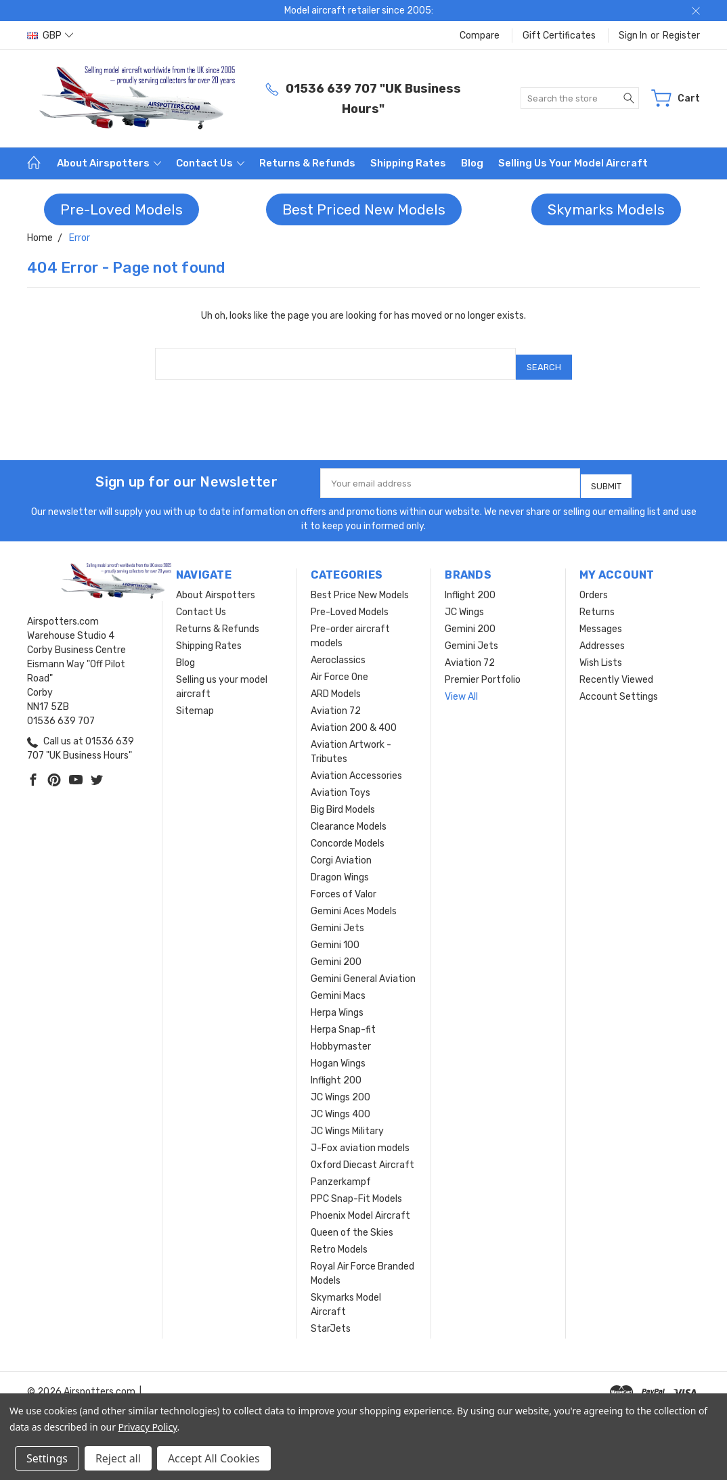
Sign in (633, 35)
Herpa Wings (337, 1001)
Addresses (602, 634)
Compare (480, 35)
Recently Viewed (616, 668)
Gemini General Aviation (363, 967)
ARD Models (336, 682)
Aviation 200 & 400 (354, 716)
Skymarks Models (606, 209)
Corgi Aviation (341, 849)
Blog (472, 163)
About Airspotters (109, 163)
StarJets (331, 1317)
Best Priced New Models (363, 209)
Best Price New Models (360, 583)
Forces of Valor (343, 883)
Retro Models (339, 1238)
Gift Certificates (559, 35)
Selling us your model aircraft (573, 163)
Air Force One (339, 665)
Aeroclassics (338, 648)
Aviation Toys (340, 781)
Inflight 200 (336, 1069)
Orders (593, 583)
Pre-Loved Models (121, 209)
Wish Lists (600, 651)
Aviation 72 (336, 699)
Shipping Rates (408, 163)
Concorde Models (347, 832)
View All (461, 685)
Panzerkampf (341, 1170)
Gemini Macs (338, 984)
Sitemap (195, 699)
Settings (47, 1458)
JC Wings (464, 600)
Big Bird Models (343, 798)
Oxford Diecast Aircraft (362, 1153)
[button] (121, 210)
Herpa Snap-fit (343, 1018)
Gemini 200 (336, 950)
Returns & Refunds (307, 163)
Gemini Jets (337, 916)
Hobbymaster (341, 1035)
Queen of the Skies (352, 1221)
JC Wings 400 (340, 1102)
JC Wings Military (347, 1119)
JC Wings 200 (340, 1086)
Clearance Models (349, 815)
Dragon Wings (340, 866)
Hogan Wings (338, 1052)
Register (681, 35)
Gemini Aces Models (354, 899)
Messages (600, 617)
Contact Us (210, 163)
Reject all (118, 1458)
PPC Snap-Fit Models (356, 1187)
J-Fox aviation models (360, 1136)
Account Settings (618, 685)
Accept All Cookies (214, 1458)
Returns (597, 600)
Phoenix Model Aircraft (360, 1204)
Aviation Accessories (356, 764)
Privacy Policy (147, 1426)
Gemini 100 (335, 933)
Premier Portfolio (483, 668)
